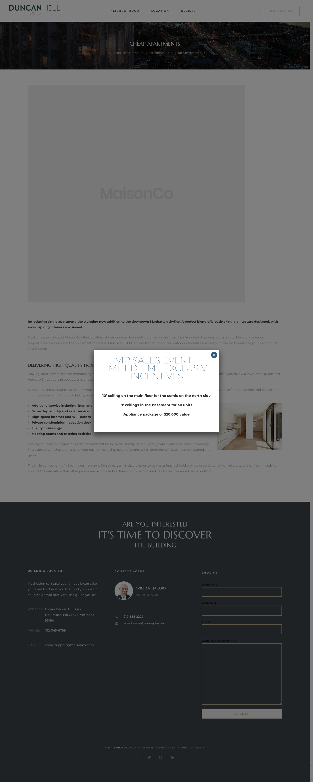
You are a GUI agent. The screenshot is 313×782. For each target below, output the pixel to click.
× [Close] (214, 355)
